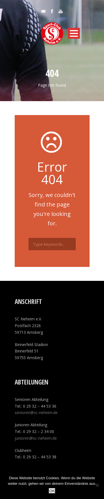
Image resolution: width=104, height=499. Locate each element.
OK (52, 491)
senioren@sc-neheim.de (36, 412)
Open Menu (74, 33)
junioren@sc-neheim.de (36, 438)
